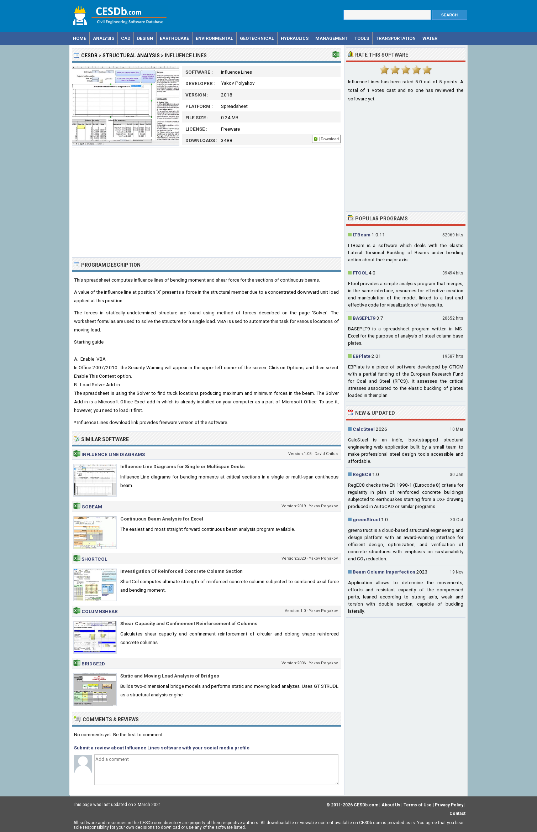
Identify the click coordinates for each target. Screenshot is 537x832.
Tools (361, 38)
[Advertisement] (206, 202)
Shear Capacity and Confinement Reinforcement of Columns (189, 623)
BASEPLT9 (364, 318)
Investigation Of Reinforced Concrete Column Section (181, 571)
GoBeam (91, 506)
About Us (390, 804)
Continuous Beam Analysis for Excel (161, 519)
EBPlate (361, 356)
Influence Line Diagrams (113, 454)
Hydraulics (295, 38)
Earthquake (174, 38)
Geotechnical (257, 38)
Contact (457, 813)
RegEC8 (362, 474)
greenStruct (366, 519)
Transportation (396, 38)
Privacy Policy (449, 804)
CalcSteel (364, 429)
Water (429, 38)
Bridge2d (93, 663)
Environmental (214, 38)
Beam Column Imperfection (384, 572)
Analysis (103, 38)
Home (79, 38)
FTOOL (360, 273)
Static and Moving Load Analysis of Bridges (169, 676)
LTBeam (361, 234)
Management (331, 38)
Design (145, 38)
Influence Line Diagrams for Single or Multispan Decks (182, 466)
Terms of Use (418, 804)
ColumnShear (99, 611)
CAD (125, 38)
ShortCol (94, 559)
